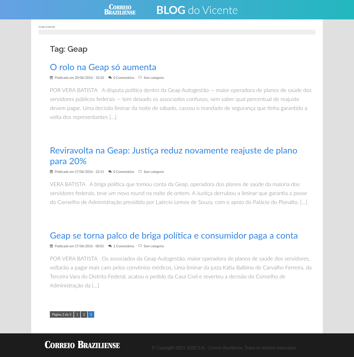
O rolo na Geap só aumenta (103, 66)
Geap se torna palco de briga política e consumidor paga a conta (174, 235)
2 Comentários (123, 246)
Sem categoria (154, 78)
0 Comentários (123, 78)
